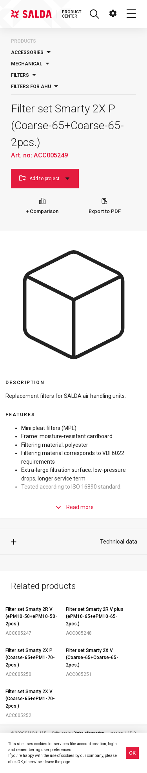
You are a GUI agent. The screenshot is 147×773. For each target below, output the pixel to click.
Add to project (44, 178)
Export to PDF (105, 206)
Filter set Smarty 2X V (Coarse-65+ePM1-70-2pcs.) (30, 699)
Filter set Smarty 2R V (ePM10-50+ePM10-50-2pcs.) (31, 617)
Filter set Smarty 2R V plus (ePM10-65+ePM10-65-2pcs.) (94, 617)
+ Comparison (42, 206)
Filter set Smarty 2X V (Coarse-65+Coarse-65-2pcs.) (92, 658)
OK (132, 753)
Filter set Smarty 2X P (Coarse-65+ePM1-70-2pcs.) (30, 658)
